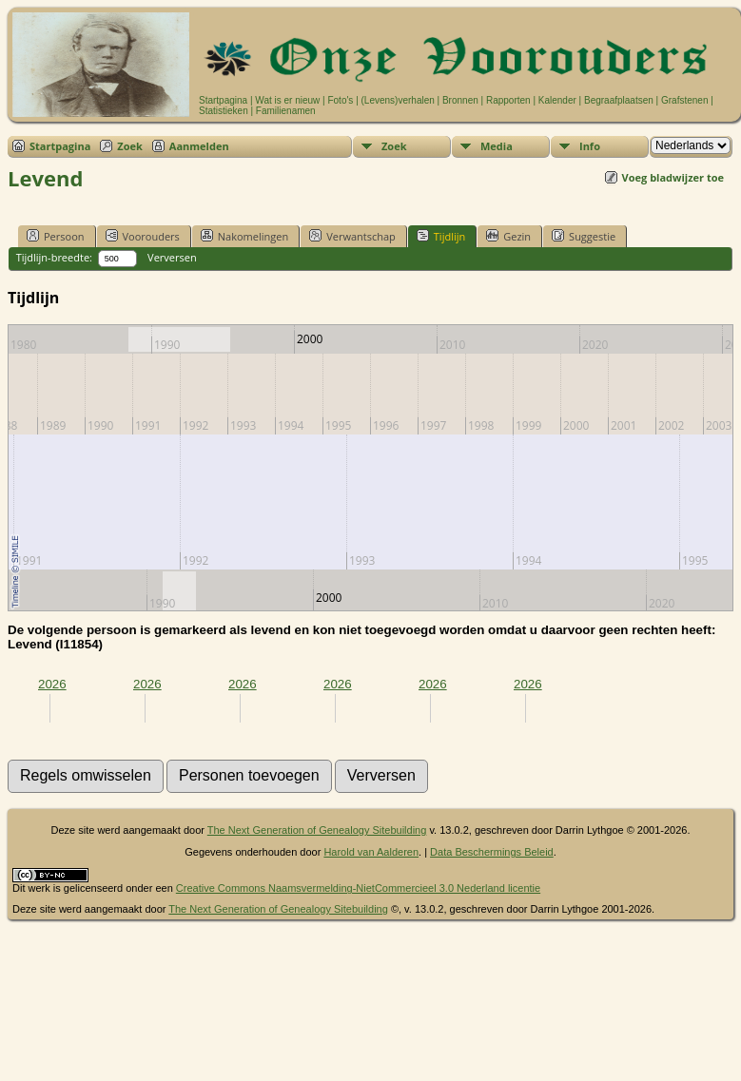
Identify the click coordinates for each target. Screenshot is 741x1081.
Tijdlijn (441, 235)
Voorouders (143, 235)
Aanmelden (199, 146)
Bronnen (460, 100)
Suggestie (583, 235)
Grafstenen (684, 100)
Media (496, 146)
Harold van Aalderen (371, 852)
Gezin (508, 235)
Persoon (56, 235)
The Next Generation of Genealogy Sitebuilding (317, 830)
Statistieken (223, 111)
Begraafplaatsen (618, 100)
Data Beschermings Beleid (492, 852)
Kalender (557, 100)
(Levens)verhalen (398, 100)
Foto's (340, 100)
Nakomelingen (244, 235)
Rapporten (508, 100)
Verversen (172, 257)
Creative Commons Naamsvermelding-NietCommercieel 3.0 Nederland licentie (358, 888)
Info (589, 146)
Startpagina (223, 100)
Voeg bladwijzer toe (673, 177)
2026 (52, 684)
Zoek (130, 146)
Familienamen (286, 111)
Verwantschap (352, 235)
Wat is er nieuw (287, 100)
